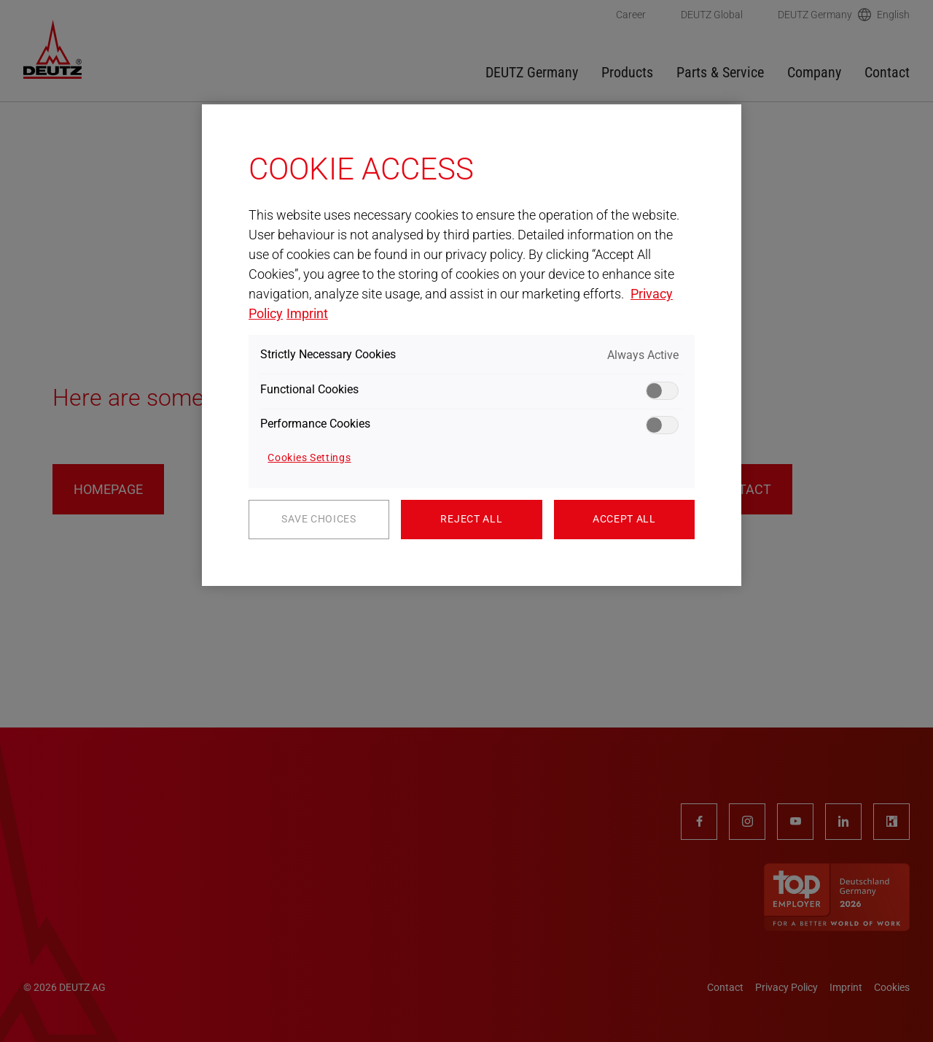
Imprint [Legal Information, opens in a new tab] (307, 313)
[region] (471, 345)
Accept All (624, 519)
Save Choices (318, 519)
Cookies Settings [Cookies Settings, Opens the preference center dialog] (309, 457)
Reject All (471, 519)
